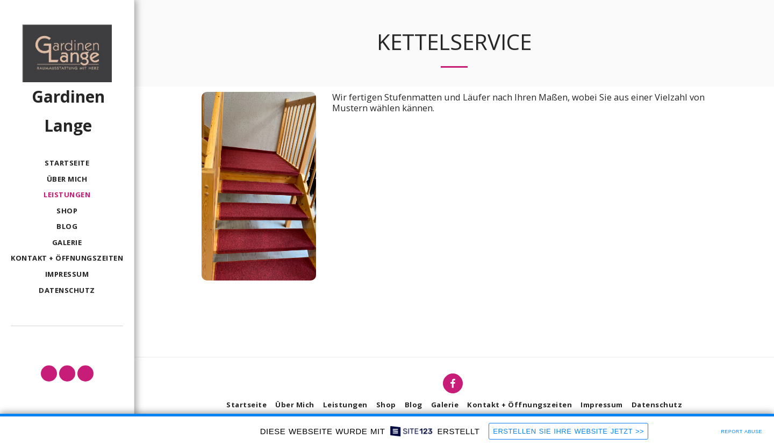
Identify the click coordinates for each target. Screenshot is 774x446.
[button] (49, 373)
